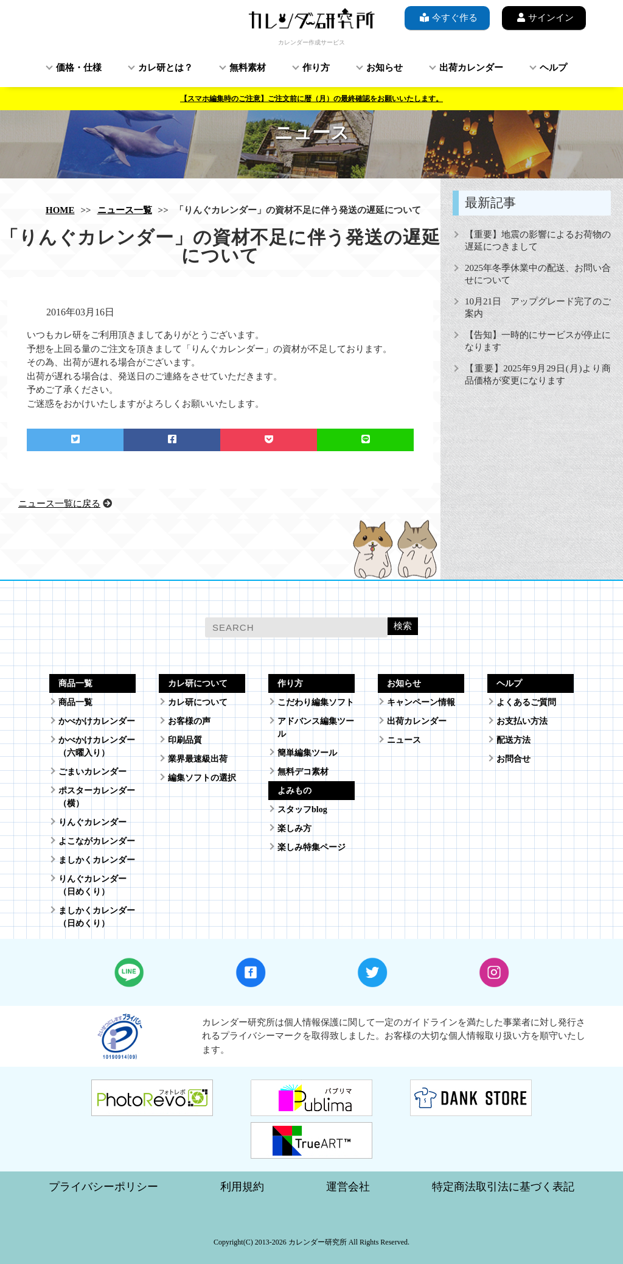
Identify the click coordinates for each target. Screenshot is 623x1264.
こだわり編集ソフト (315, 702)
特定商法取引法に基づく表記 (503, 1187)
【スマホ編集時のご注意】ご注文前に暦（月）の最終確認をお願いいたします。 (311, 98)
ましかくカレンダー (96, 860)
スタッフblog (302, 809)
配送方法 (513, 740)
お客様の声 (189, 721)
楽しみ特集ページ (311, 847)
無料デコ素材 (303, 771)
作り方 (316, 67)
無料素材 (247, 67)
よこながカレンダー (96, 841)
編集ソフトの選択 (202, 777)
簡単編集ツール (307, 752)
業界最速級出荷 (198, 759)
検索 (403, 625)
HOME (60, 210)
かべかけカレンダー (96, 721)
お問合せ (513, 759)
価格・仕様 (79, 67)
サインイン (544, 17)
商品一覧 (75, 702)
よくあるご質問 (526, 702)
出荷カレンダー (471, 67)
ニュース (404, 740)
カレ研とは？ (165, 67)
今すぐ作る (447, 17)
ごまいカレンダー (92, 771)
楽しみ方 (294, 828)
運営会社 (348, 1187)
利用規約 (242, 1187)
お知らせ (384, 67)
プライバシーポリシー (103, 1187)
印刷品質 (185, 740)
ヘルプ (553, 67)
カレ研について (198, 702)
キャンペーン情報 (421, 702)
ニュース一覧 (124, 210)
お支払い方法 (522, 721)
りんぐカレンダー (92, 822)
